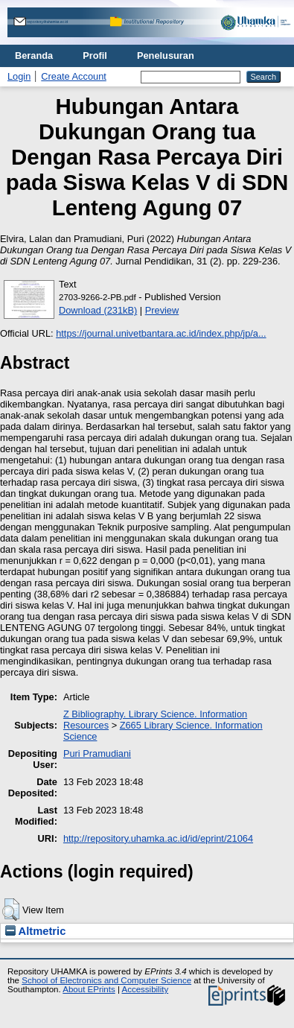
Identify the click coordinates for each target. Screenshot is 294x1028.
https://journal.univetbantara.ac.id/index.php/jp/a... (161, 333)
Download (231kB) (98, 310)
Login (19, 76)
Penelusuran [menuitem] (165, 55)
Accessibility (144, 989)
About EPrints (89, 989)
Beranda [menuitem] (34, 55)
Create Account (73, 76)
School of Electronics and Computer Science (106, 980)
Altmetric (35, 931)
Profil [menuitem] (95, 55)
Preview (162, 310)
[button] (10, 909)
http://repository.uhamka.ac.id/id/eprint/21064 (158, 838)
